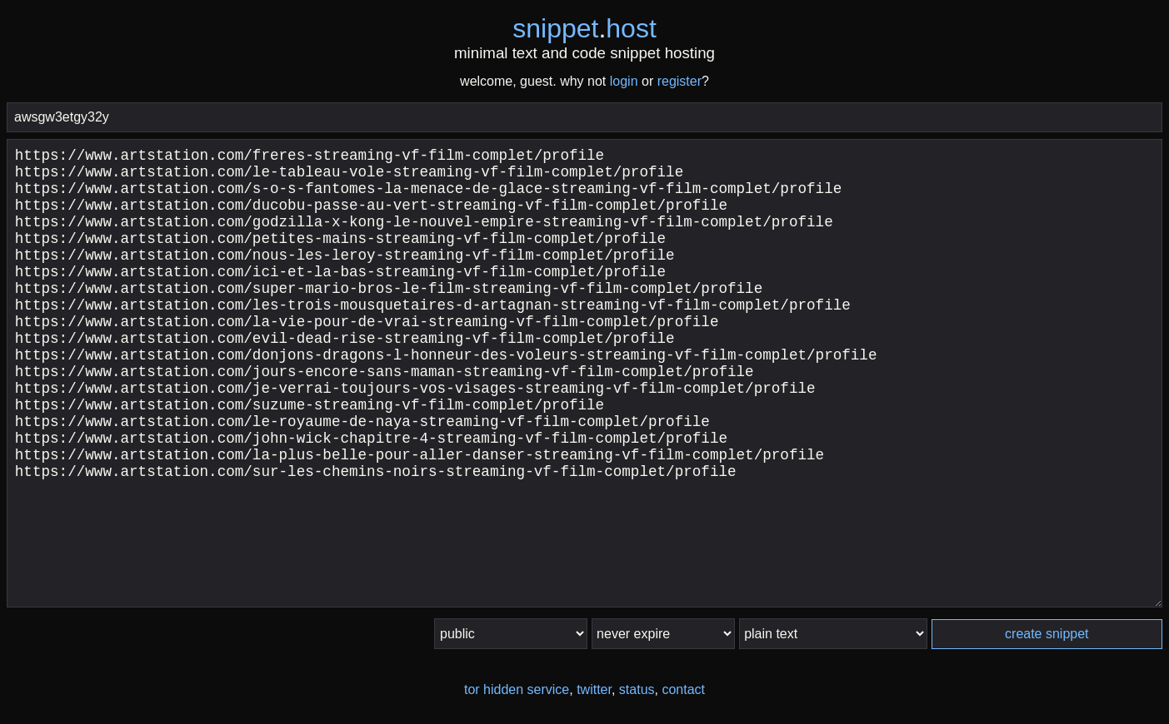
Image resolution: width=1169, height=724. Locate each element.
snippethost (584, 28)
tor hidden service (516, 689)
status (637, 689)
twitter (594, 689)
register (679, 81)
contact (683, 689)
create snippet (1047, 634)
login (624, 81)
